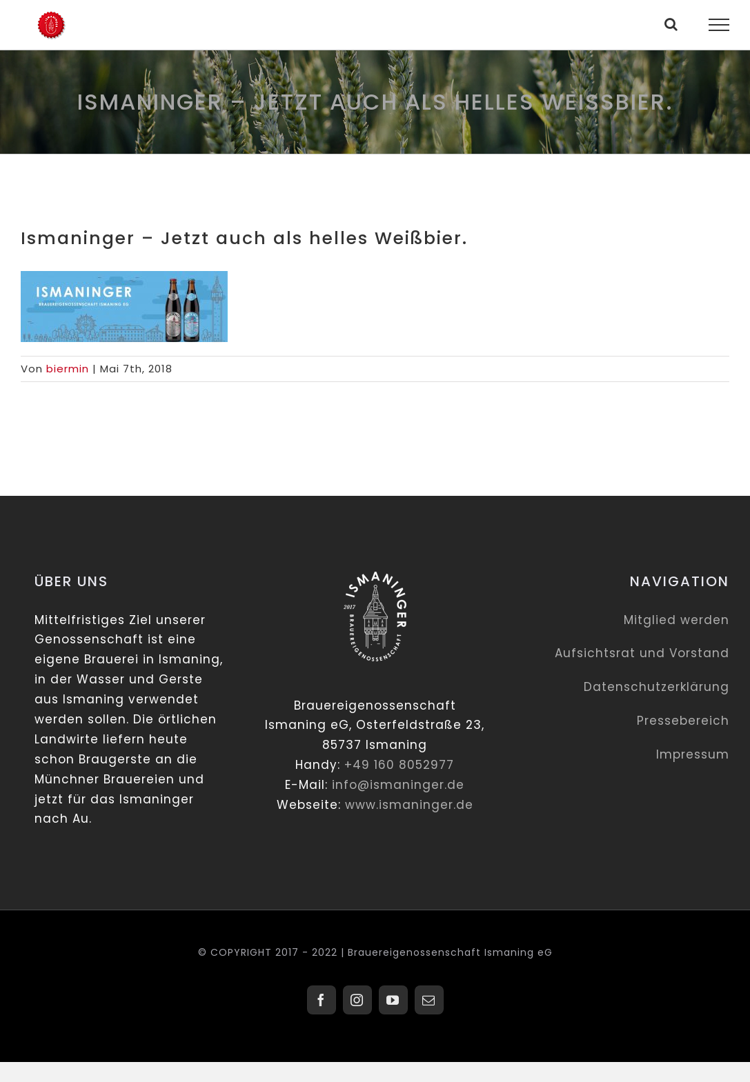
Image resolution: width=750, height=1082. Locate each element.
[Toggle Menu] (719, 25)
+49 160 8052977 (399, 765)
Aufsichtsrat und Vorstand (642, 653)
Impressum (692, 754)
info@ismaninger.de (398, 785)
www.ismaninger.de (409, 805)
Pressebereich (683, 720)
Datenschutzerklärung (656, 687)
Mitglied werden (676, 620)
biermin (67, 368)
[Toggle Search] (671, 24)
